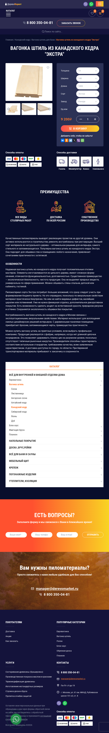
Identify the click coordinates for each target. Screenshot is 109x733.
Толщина (65, 71)
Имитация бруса (17, 430)
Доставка (10, 631)
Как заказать (12, 641)
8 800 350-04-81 (40, 23)
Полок (60, 641)
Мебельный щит (55, 461)
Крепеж (55, 468)
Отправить (93, 534)
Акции (8, 636)
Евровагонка (15, 379)
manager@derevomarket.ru (54, 588)
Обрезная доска (64, 651)
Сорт (63, 94)
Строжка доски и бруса (16, 691)
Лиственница (17, 393)
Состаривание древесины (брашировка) (24, 672)
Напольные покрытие (55, 441)
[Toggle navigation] (99, 4)
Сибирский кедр (19, 411)
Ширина (64, 78)
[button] (8, 109)
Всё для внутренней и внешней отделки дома (55, 375)
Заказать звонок (71, 23)
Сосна (14, 389)
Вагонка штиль (16, 384)
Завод (64, 101)
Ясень (14, 416)
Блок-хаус (13, 425)
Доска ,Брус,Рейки (55, 447)
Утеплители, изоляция (55, 481)
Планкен (13, 434)
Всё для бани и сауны (55, 454)
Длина (64, 86)
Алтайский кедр (19, 402)
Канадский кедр (19, 407)
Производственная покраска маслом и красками (29, 677)
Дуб (13, 421)
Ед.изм (64, 109)
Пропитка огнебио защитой (18, 696)
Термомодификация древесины (20, 681)
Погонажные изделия (55, 474)
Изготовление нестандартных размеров (24, 686)
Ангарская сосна (19, 398)
